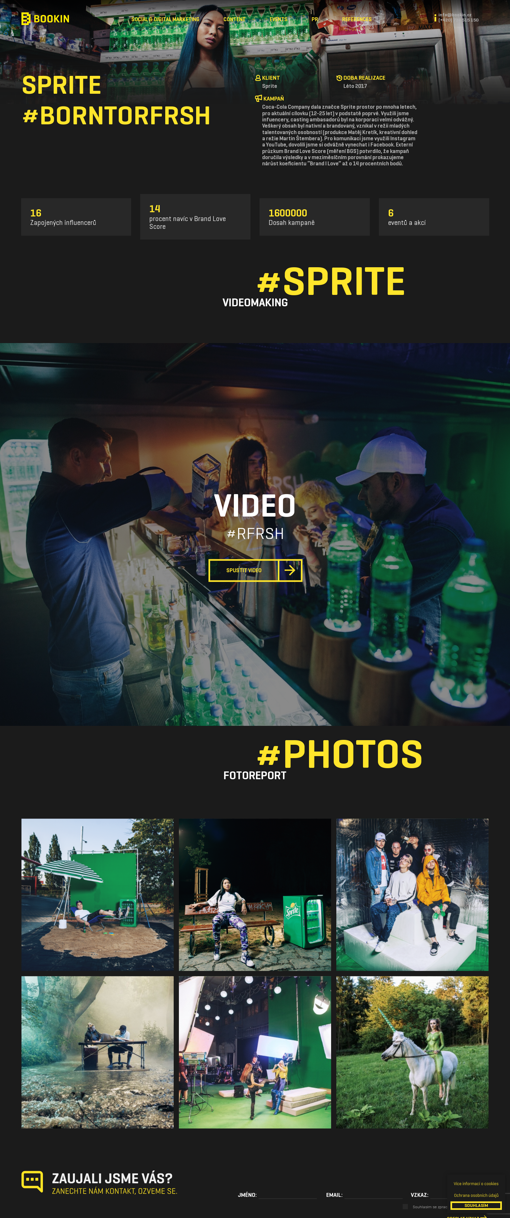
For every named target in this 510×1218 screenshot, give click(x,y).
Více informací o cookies (476, 1183)
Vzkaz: (419, 1194)
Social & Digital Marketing (165, 19)
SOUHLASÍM (476, 1205)
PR (315, 19)
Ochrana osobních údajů (476, 1195)
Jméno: (247, 1194)
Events (279, 19)
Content (234, 19)
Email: (334, 1194)
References (357, 19)
